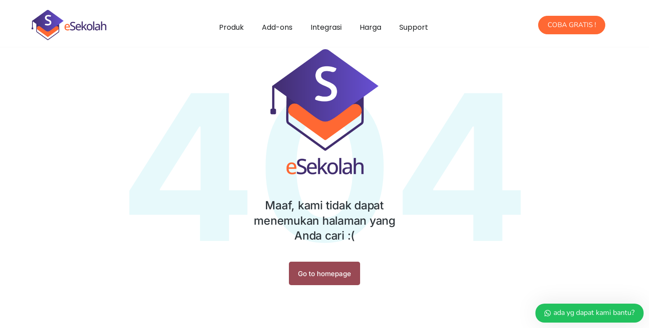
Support (413, 27)
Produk (231, 27)
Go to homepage (324, 273)
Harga (370, 27)
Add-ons (277, 27)
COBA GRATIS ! (572, 24)
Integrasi (326, 27)
